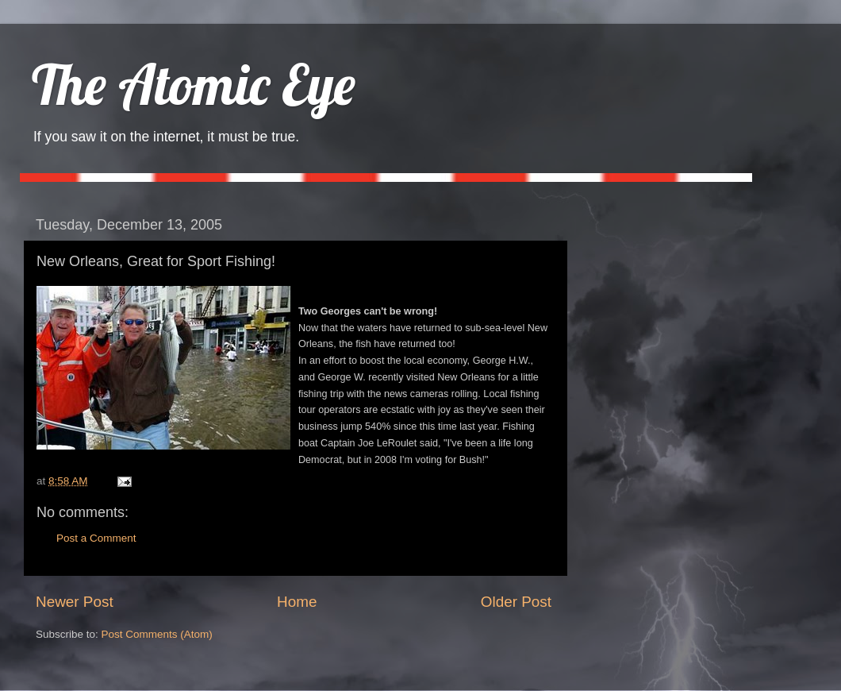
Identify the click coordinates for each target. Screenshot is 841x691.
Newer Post (74, 601)
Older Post (516, 601)
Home (297, 601)
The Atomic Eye (193, 84)
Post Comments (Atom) (157, 634)
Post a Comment (96, 538)
